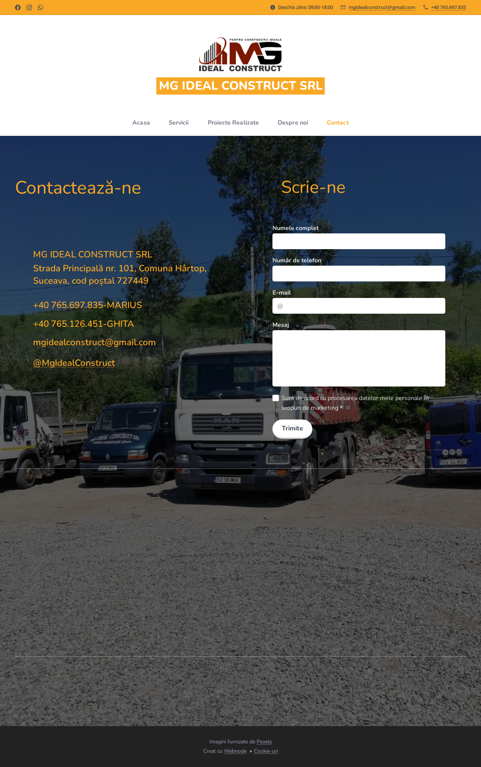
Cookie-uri (266, 751)
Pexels (264, 741)
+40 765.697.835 (448, 7)
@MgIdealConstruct (74, 363)
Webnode (235, 751)
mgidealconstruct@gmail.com (382, 7)
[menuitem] (140, 122)
